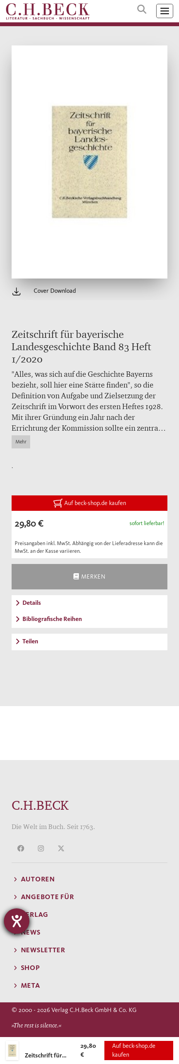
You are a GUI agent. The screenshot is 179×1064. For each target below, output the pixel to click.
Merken (89, 576)
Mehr (20, 442)
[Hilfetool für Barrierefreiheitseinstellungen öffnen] (16, 921)
